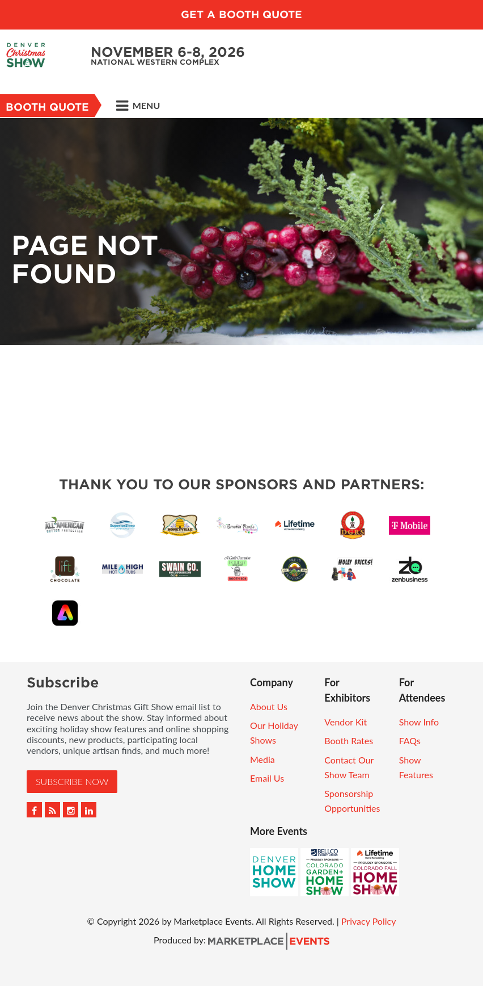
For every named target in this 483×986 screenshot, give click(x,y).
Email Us (267, 778)
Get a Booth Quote (241, 14)
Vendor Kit (345, 721)
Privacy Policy (368, 921)
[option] (241, 231)
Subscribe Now (72, 781)
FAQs (410, 740)
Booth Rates (348, 740)
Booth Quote (47, 107)
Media (262, 759)
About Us (268, 706)
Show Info (419, 721)
